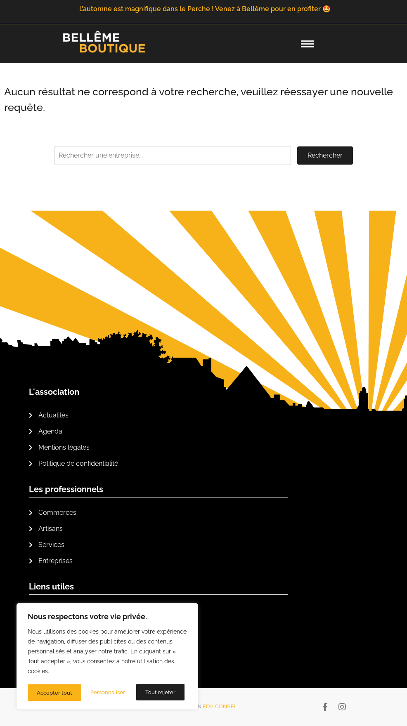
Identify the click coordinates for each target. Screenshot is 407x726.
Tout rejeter (107, 692)
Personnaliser (54, 692)
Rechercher (325, 155)
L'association (54, 392)
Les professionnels (66, 489)
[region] (107, 657)
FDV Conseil (221, 706)
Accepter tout (160, 692)
